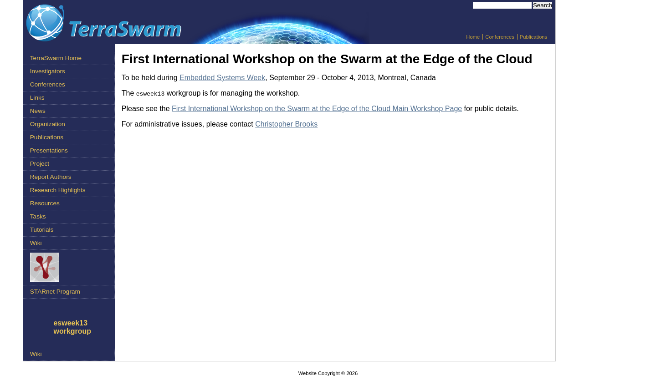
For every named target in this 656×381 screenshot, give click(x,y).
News (38, 110)
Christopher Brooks (286, 124)
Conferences (499, 37)
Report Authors (51, 176)
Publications (533, 37)
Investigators (47, 71)
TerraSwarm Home (56, 58)
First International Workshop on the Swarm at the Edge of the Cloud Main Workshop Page (317, 108)
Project (39, 163)
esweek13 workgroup (72, 327)
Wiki (36, 242)
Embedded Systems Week (222, 77)
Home (473, 37)
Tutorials (42, 229)
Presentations (49, 150)
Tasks (38, 216)
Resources (45, 203)
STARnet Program (55, 291)
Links (37, 97)
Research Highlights (58, 190)
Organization (47, 124)
